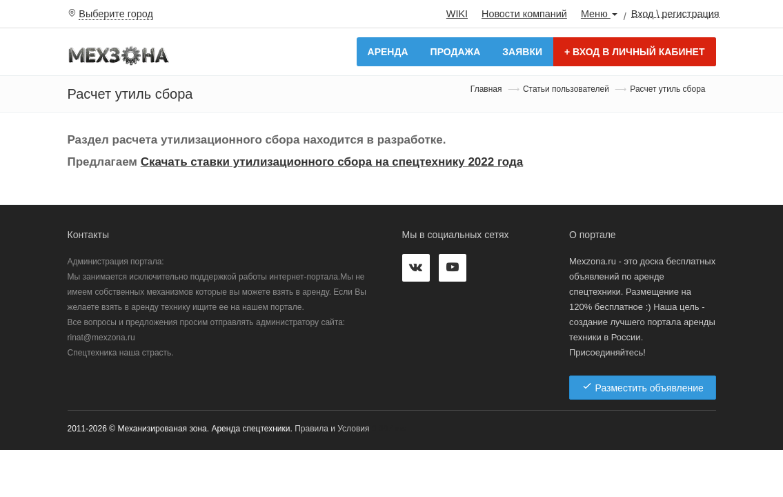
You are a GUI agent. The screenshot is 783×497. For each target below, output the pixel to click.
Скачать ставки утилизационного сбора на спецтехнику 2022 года (332, 161)
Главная (486, 89)
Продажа (455, 51)
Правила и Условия (332, 428)
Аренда (388, 51)
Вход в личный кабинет (634, 51)
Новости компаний (524, 13)
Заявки (522, 51)
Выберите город (116, 13)
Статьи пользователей (566, 89)
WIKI (457, 13)
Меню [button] (599, 13)
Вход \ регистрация (675, 13)
